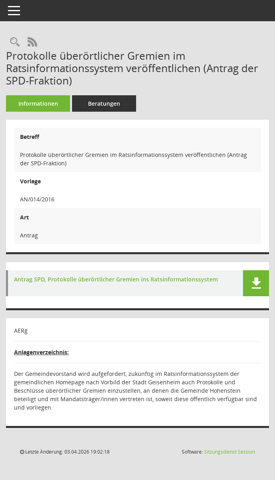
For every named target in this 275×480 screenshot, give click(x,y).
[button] (256, 283)
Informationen (38, 103)
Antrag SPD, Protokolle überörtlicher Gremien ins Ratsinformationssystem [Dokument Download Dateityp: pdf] (116, 279)
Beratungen (104, 103)
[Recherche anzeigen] (15, 42)
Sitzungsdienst (229, 451)
